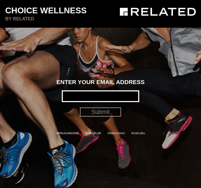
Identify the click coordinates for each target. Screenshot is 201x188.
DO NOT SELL (138, 133)
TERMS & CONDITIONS (67, 133)
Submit (100, 112)
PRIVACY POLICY (116, 133)
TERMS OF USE (93, 133)
